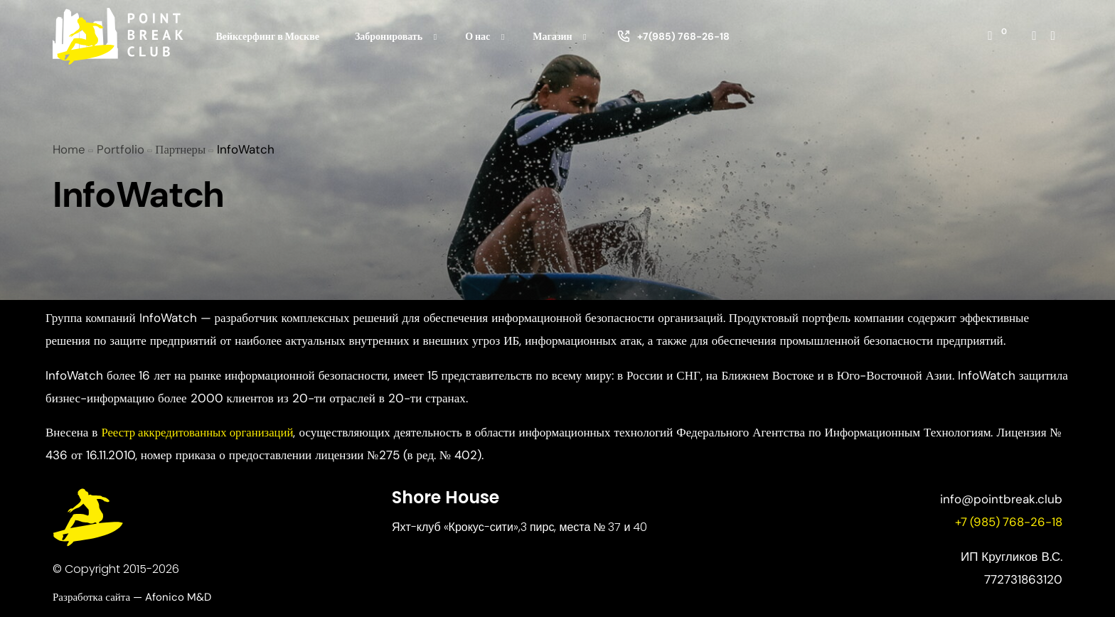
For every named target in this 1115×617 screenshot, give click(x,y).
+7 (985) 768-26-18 (1008, 522)
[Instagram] (1034, 35)
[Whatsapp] (1053, 35)
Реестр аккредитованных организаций (199, 432)
